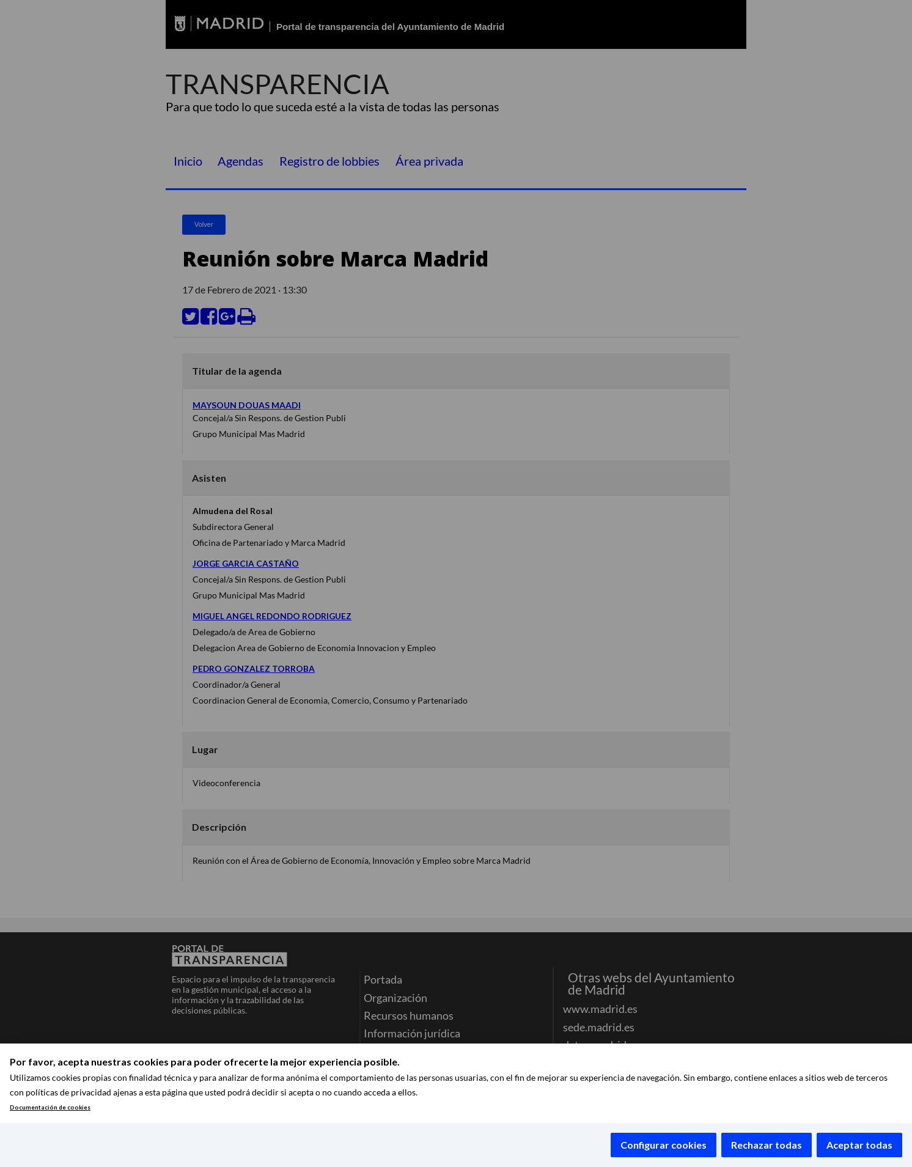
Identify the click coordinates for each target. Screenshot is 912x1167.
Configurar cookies (663, 1144)
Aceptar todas (859, 1144)
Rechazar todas (766, 1144)
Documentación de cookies (50, 1107)
